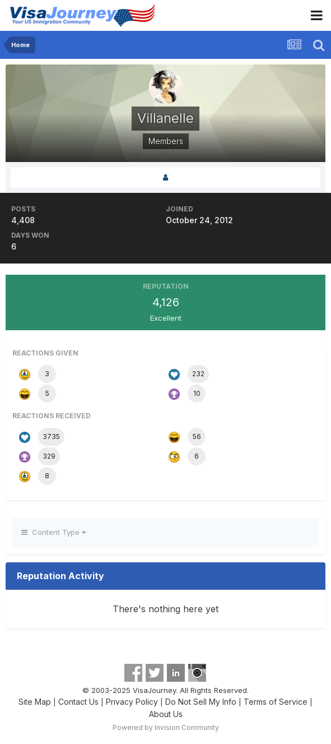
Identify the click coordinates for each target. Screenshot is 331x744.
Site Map (34, 701)
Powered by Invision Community (166, 727)
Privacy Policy (132, 701)
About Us (166, 714)
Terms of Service (275, 701)
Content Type (53, 532)
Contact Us (78, 701)
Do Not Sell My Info (200, 701)
